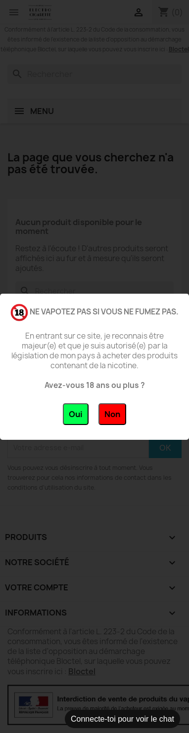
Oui (76, 414)
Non (112, 414)
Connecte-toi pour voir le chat (122, 719)
